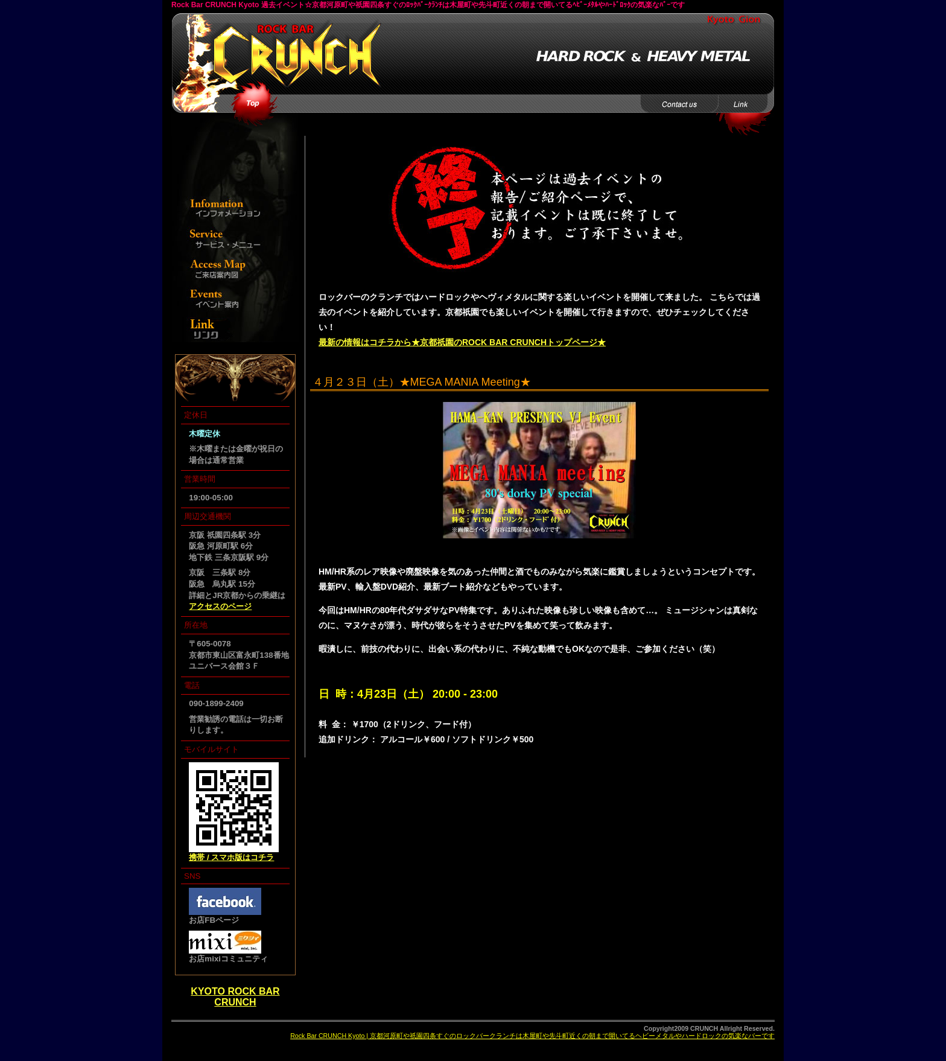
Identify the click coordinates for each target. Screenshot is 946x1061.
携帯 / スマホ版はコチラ (231, 857)
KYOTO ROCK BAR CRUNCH (235, 996)
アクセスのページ (220, 606)
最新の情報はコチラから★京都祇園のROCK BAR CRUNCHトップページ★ (462, 342)
